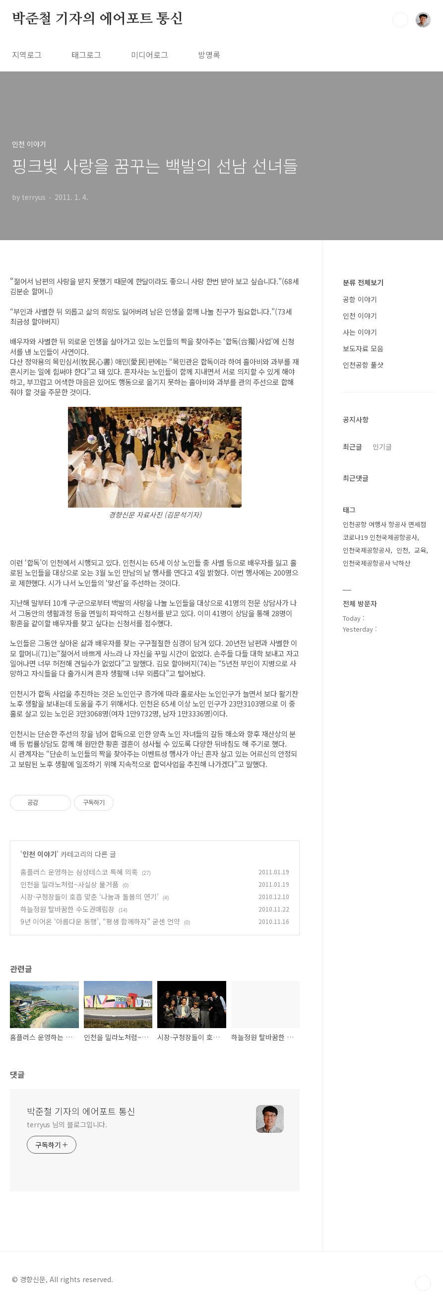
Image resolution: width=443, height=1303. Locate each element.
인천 (402, 550)
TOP (423, 1283)
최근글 (352, 447)
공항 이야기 (360, 299)
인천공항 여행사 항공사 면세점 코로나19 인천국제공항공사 (384, 531)
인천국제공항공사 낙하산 (376, 563)
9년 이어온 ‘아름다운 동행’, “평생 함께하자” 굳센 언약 (100, 921)
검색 (400, 19)
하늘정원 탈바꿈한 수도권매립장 (67, 909)
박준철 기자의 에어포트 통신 (97, 19)
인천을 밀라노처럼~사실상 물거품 (69, 884)
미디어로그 (149, 55)
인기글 (382, 447)
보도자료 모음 (363, 348)
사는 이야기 (360, 332)
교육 (420, 550)
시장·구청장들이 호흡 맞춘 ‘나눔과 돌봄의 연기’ (89, 897)
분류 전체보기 (363, 282)
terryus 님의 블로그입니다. (67, 1124)
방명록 (209, 55)
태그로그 (86, 55)
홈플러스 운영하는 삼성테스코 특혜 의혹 (79, 872)
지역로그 (27, 55)
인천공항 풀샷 (363, 365)
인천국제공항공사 (366, 550)
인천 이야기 (39, 854)
